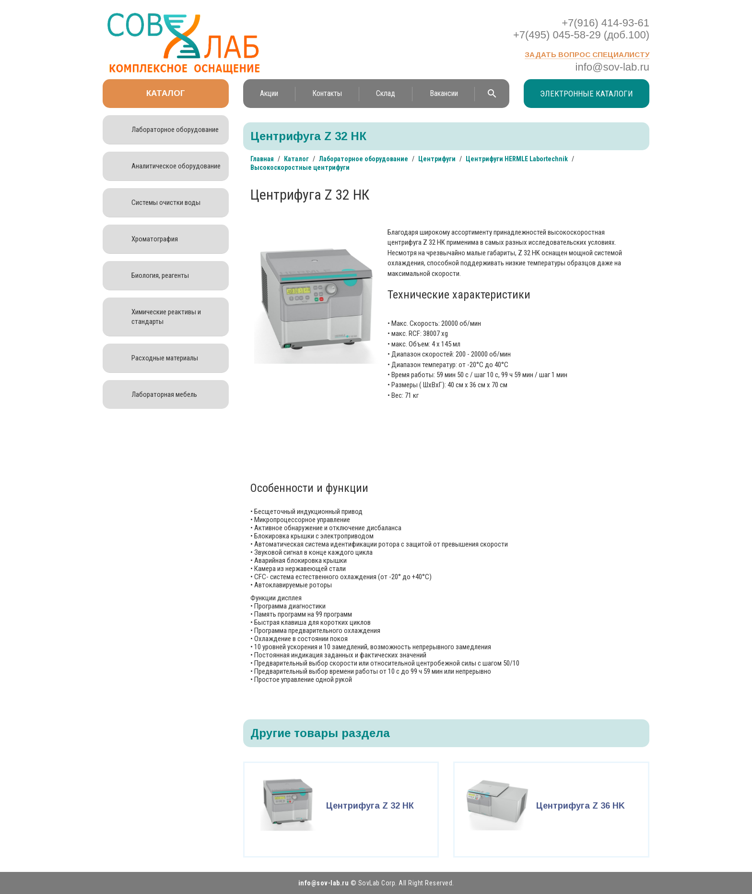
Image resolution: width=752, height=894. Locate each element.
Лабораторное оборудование (175, 129)
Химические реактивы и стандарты (166, 317)
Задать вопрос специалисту (587, 54)
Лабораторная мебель (164, 394)
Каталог (165, 93)
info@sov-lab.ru (612, 67)
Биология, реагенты (160, 275)
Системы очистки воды (165, 202)
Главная (262, 159)
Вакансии (444, 93)
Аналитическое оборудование (176, 166)
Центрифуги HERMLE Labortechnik (517, 159)
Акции (269, 93)
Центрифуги (437, 159)
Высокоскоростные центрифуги (300, 167)
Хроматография (154, 239)
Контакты (327, 93)
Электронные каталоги (586, 93)
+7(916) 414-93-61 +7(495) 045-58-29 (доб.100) (581, 29)
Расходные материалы (164, 358)
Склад (385, 93)
